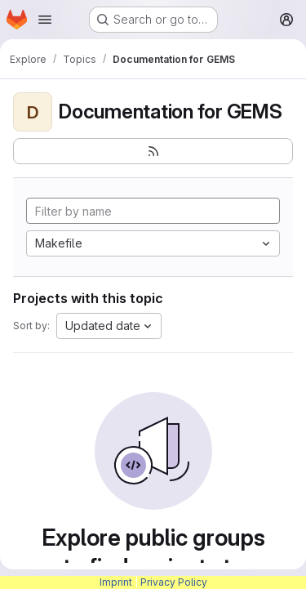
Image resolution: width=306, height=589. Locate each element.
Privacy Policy (173, 582)
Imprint (116, 582)
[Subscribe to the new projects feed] (153, 151)
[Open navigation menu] (45, 20)
